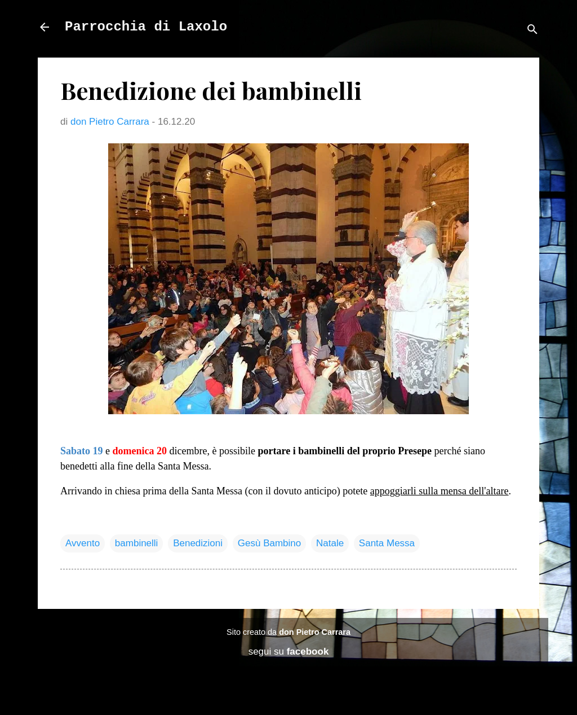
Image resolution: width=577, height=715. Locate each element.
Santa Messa (387, 543)
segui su (288, 651)
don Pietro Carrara (314, 632)
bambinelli (136, 543)
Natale (330, 543)
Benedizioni (198, 543)
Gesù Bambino (269, 543)
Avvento (82, 543)
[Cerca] (532, 31)
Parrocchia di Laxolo (146, 26)
